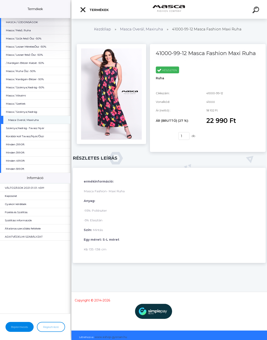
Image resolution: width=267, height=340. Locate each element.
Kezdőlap (102, 29)
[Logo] (169, 9)
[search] (256, 11)
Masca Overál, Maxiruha (142, 29)
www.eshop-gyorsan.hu (111, 337)
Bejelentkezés (19, 327)
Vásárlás (164, 136)
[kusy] (183, 136)
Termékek (94, 9)
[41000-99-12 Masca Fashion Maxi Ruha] (111, 46)
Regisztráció (51, 327)
